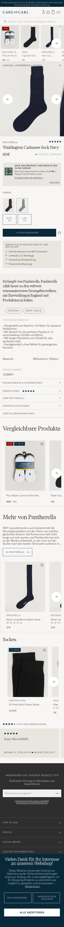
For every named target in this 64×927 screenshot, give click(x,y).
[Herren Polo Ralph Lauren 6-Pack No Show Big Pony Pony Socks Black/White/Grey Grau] (10, 37)
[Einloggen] (43, 12)
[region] (32, 743)
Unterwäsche (23, 65)
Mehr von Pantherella (29, 517)
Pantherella (48, 52)
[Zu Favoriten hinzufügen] (41, 445)
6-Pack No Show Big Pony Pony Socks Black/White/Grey (10, 56)
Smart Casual (33, 310)
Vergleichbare (32, 428)
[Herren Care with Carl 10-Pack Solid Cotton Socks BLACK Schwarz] (28, 672)
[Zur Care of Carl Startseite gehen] (16, 12)
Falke (24, 52)
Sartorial (13, 310)
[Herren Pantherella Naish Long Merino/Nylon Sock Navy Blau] (50, 37)
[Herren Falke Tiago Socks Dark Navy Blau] (30, 37)
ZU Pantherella (17, 552)
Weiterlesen (32, 886)
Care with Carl (17, 700)
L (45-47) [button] (24, 219)
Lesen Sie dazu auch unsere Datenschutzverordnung (32, 802)
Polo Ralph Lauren (9, 52)
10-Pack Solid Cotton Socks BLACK (24, 704)
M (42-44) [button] (9, 219)
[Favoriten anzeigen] (48, 12)
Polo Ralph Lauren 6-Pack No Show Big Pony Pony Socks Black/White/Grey (22, 495)
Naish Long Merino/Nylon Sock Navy (49, 56)
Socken (37, 65)
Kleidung (8, 65)
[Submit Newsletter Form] (57, 793)
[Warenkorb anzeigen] (53, 12)
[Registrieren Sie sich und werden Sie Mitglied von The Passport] (32, 171)
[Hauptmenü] (58, 12)
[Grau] (9, 205)
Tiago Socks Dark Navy (28, 56)
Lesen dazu (54, 182)
